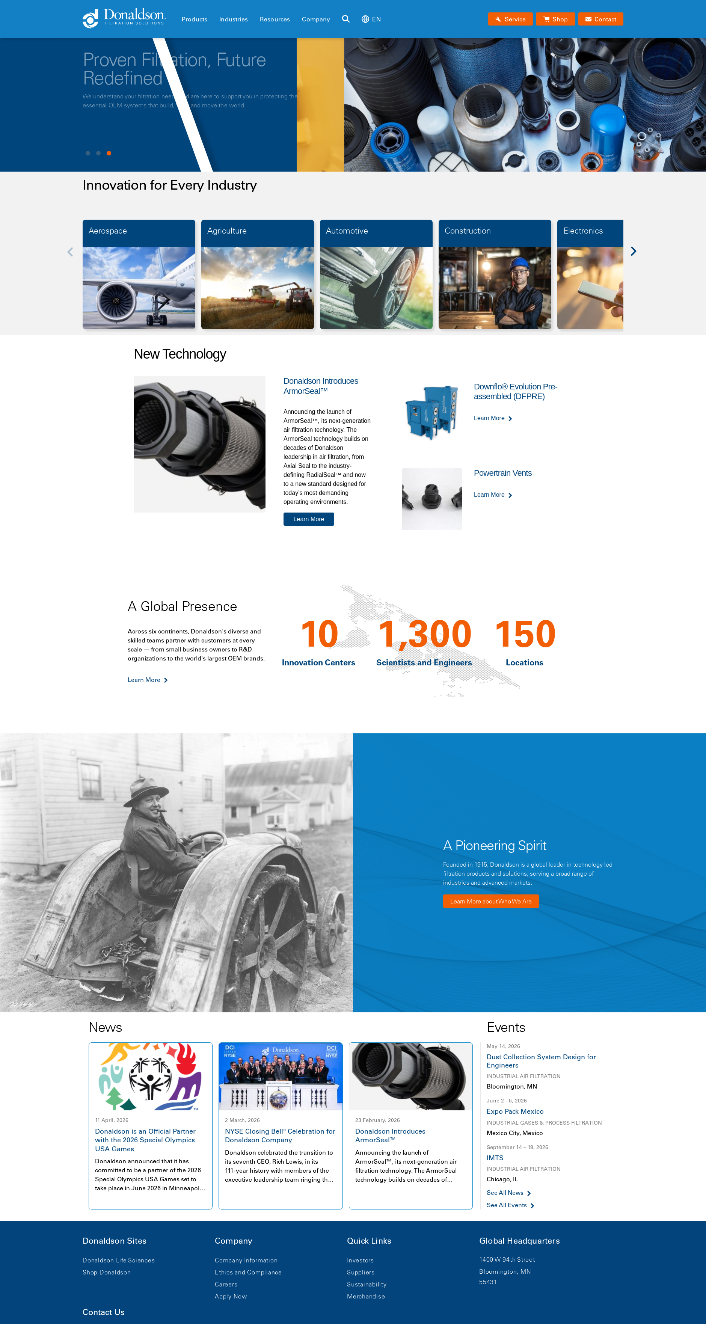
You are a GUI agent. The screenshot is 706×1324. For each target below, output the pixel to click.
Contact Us (104, 1312)
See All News (505, 1192)
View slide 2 (98, 153)
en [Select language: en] (371, 19)
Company (316, 19)
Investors (360, 1260)
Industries (233, 19)
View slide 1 (88, 153)
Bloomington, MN (505, 1271)
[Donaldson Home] (129, 19)
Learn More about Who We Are (491, 901)
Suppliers (361, 1272)
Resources (275, 19)
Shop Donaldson (107, 1272)
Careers (226, 1284)
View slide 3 (109, 153)
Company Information (246, 1260)
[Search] (346, 19)
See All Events (507, 1205)
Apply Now (231, 1296)
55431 (488, 1282)
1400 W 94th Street (507, 1259)
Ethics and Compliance (248, 1272)
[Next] (637, 256)
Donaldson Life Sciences (119, 1260)
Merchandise (366, 1296)
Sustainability (367, 1284)
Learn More (309, 519)
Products (194, 19)
